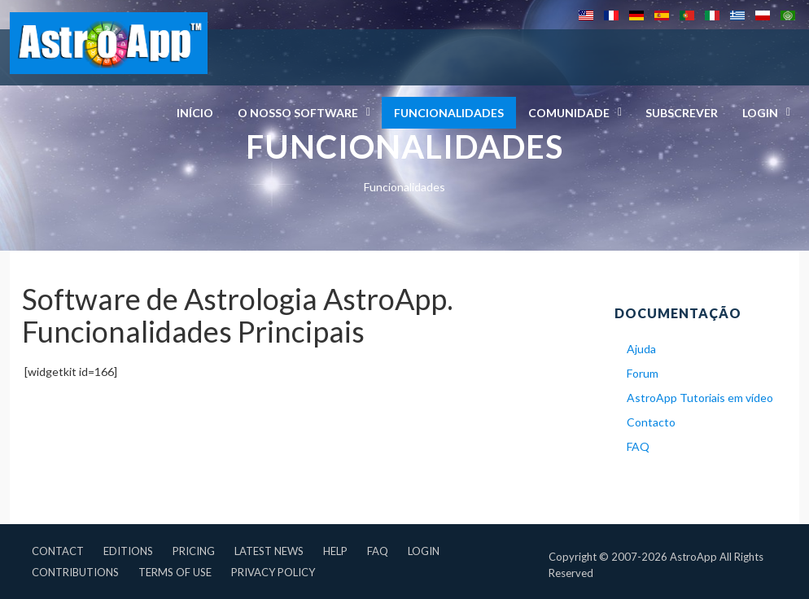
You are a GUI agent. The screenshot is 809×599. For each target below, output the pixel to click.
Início (195, 113)
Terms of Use (175, 572)
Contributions (75, 572)
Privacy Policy (273, 572)
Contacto (651, 422)
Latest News (269, 550)
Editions (128, 550)
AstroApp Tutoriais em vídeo (700, 397)
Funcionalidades (449, 113)
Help (335, 550)
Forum (642, 373)
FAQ (638, 446)
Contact (58, 550)
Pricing (194, 550)
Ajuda (641, 349)
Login (423, 550)
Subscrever (681, 113)
